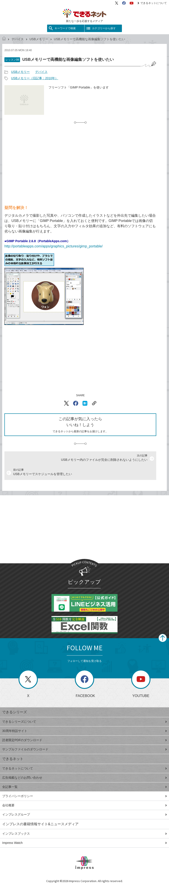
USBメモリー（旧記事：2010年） (34, 78)
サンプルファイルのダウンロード (84, 749)
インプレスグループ (84, 814)
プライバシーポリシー (84, 796)
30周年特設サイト (84, 731)
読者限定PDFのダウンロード (84, 740)
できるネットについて (152, 3)
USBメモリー (38, 39)
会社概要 (84, 805)
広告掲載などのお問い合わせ (84, 777)
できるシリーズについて (84, 721)
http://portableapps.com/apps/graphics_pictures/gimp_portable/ (53, 246)
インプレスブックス (84, 833)
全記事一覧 (84, 787)
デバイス (17, 39)
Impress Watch (84, 843)
